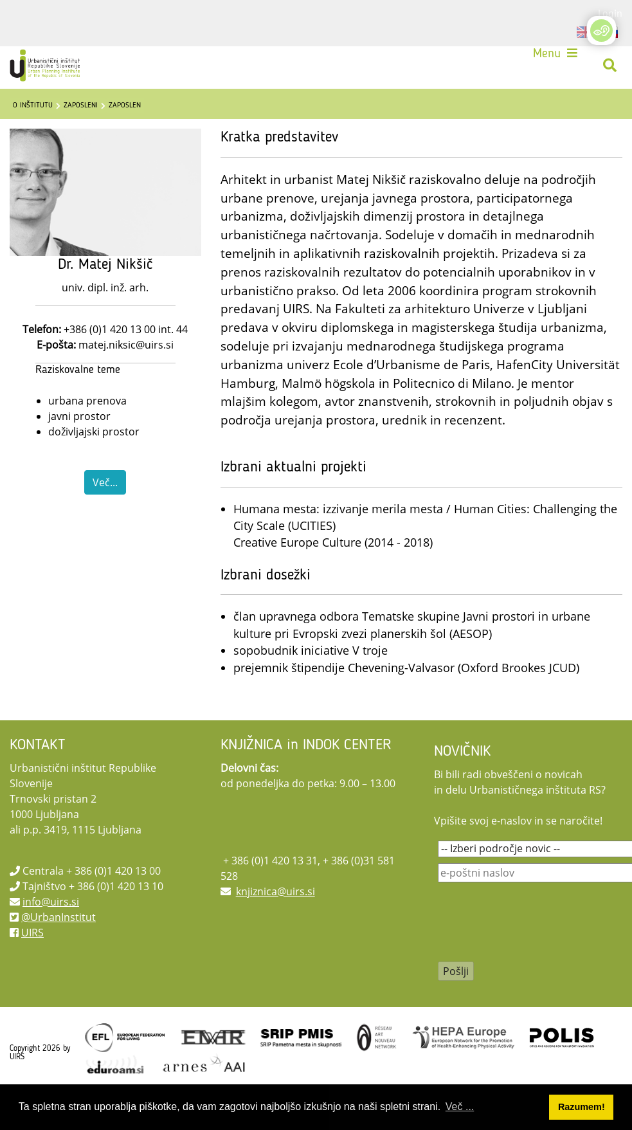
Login (610, 12)
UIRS (32, 932)
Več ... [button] (460, 1106)
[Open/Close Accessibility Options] (601, 30)
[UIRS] (46, 66)
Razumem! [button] (581, 1107)
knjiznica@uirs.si (275, 891)
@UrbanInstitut (58, 917)
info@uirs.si (51, 902)
